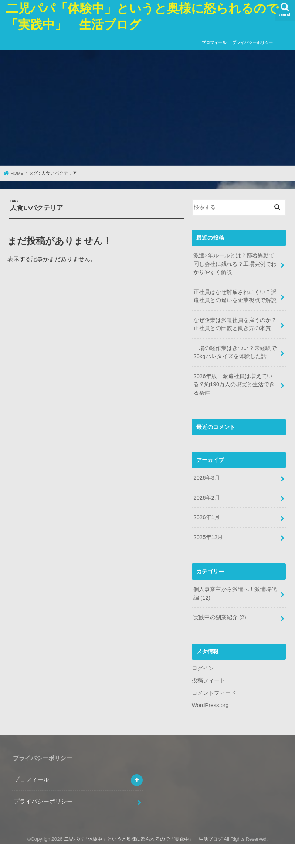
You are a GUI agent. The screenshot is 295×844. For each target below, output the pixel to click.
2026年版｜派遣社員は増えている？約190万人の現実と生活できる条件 (234, 383)
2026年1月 (206, 515)
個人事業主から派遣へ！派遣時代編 (235, 591)
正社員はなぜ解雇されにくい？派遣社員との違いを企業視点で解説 (235, 296)
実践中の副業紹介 (219, 614)
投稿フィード (208, 677)
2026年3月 (206, 476)
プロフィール (214, 42)
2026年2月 (206, 495)
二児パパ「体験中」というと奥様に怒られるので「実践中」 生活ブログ (143, 835)
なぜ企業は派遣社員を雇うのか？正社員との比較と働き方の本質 (235, 323)
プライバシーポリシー (252, 42)
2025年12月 (208, 535)
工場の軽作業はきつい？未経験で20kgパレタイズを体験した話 (235, 351)
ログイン (203, 665)
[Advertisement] (147, 108)
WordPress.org (210, 702)
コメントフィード (214, 690)
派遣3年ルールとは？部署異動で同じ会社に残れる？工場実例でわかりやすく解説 (235, 264)
